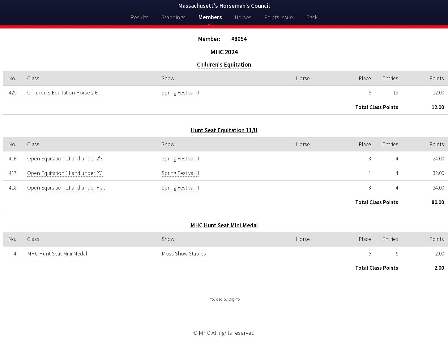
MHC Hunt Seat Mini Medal (224, 225)
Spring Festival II (180, 92)
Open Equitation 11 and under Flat (66, 187)
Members (210, 17)
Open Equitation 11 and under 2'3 (65, 158)
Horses (243, 17)
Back (312, 17)
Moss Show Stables (184, 253)
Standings (173, 17)
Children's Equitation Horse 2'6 (62, 92)
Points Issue (278, 17)
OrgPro (234, 299)
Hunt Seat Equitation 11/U (224, 130)
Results (139, 17)
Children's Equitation (224, 64)
